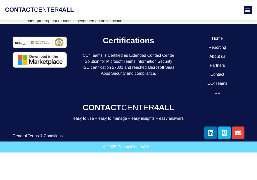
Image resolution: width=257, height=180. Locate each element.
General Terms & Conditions (38, 136)
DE (217, 92)
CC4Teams (217, 83)
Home (217, 38)
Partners (217, 65)
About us (217, 56)
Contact (217, 74)
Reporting (217, 47)
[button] (248, 10)
